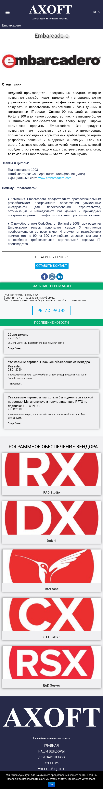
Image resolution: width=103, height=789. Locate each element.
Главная (51, 745)
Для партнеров (51, 757)
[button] (51, 310)
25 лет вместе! (19, 334)
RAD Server (51, 685)
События (51, 763)
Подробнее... (15, 348)
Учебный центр (51, 769)
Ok (51, 784)
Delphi (51, 541)
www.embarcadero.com (54, 178)
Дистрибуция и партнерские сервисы (50, 19)
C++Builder (51, 637)
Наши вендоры (51, 751)
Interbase (52, 589)
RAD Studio (51, 492)
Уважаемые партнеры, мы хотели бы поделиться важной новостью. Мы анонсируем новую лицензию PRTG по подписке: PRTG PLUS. (50, 401)
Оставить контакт (51, 266)
